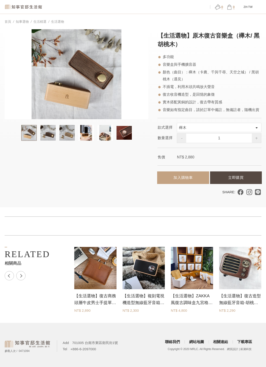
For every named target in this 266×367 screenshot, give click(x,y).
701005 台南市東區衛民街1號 (95, 343)
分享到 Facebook (240, 192)
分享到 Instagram (249, 192)
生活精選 (39, 21)
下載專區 (244, 342)
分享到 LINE (257, 192)
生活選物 (57, 21)
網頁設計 (232, 349)
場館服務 (118, 7)
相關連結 (220, 342)
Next (21, 275)
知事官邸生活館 (24, 6)
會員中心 (197, 7)
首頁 (8, 21)
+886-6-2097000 (83, 349)
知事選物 (66, 7)
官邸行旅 (171, 7)
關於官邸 (92, 7)
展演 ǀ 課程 (145, 7)
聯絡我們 (172, 342)
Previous (9, 275)
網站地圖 (196, 342)
